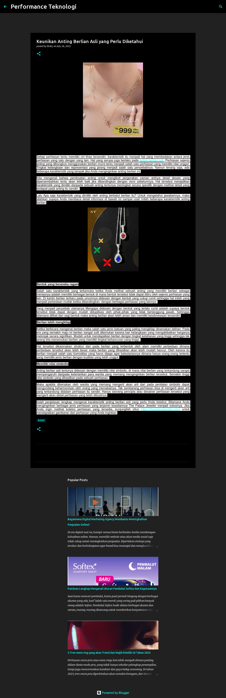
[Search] (82, 6)
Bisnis (41, 420)
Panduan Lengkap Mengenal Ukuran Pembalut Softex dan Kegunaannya (112, 588)
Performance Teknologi (44, 6)
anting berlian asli (152, 160)
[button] (38, 53)
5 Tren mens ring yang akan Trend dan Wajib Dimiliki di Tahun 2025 (109, 652)
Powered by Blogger (113, 692)
